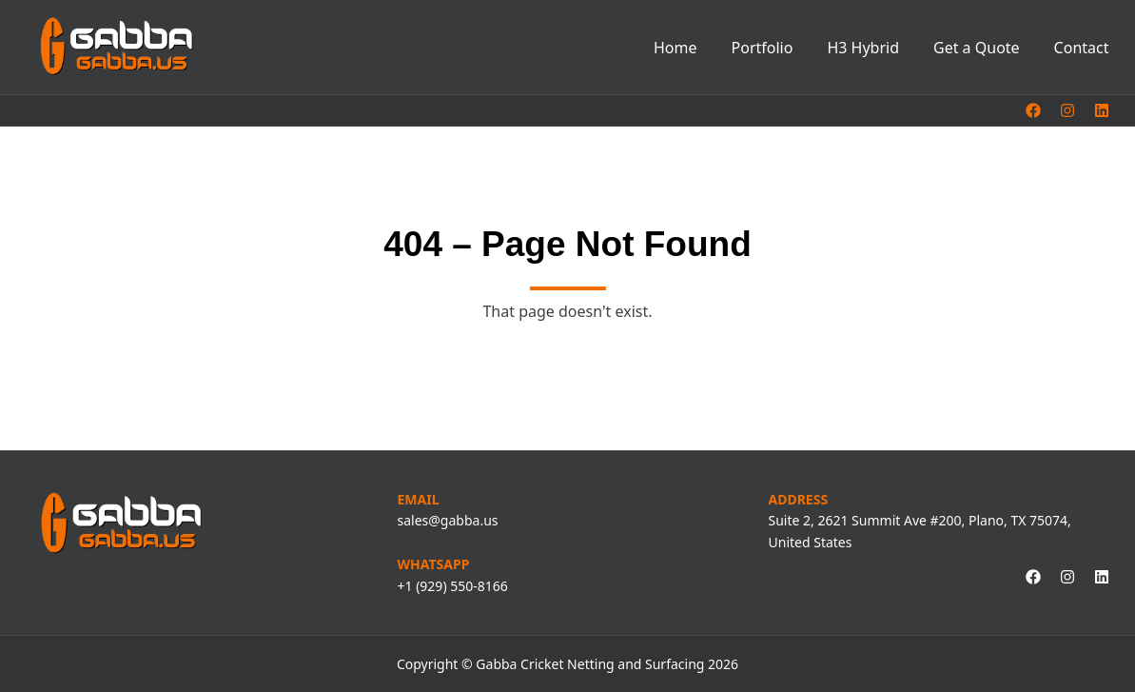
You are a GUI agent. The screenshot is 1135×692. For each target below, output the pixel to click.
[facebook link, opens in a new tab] (1033, 110)
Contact (1081, 47)
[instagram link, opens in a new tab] (1067, 110)
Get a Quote (976, 47)
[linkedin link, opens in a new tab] (1101, 110)
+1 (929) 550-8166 (453, 586)
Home (675, 47)
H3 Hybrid (863, 47)
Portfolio (762, 47)
